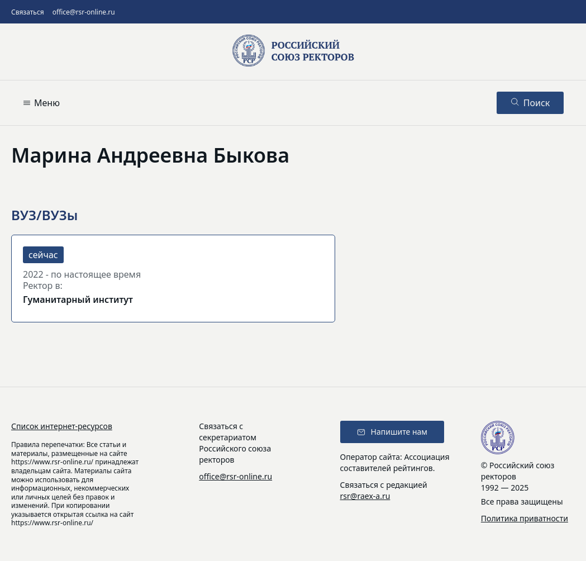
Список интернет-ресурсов (61, 426)
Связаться (27, 12)
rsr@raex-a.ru (365, 496)
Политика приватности (524, 518)
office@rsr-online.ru (84, 12)
